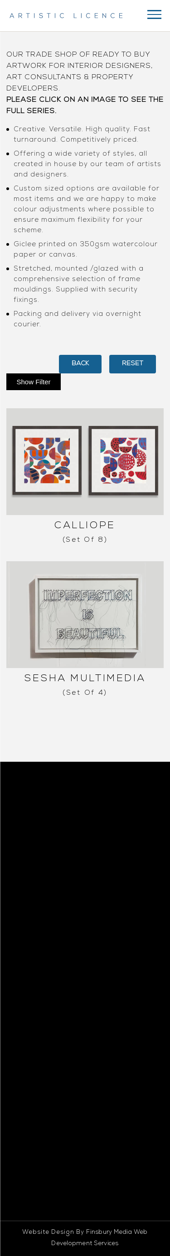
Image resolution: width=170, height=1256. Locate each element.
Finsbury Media (109, 1233)
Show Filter (33, 382)
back (80, 364)
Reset (132, 364)
